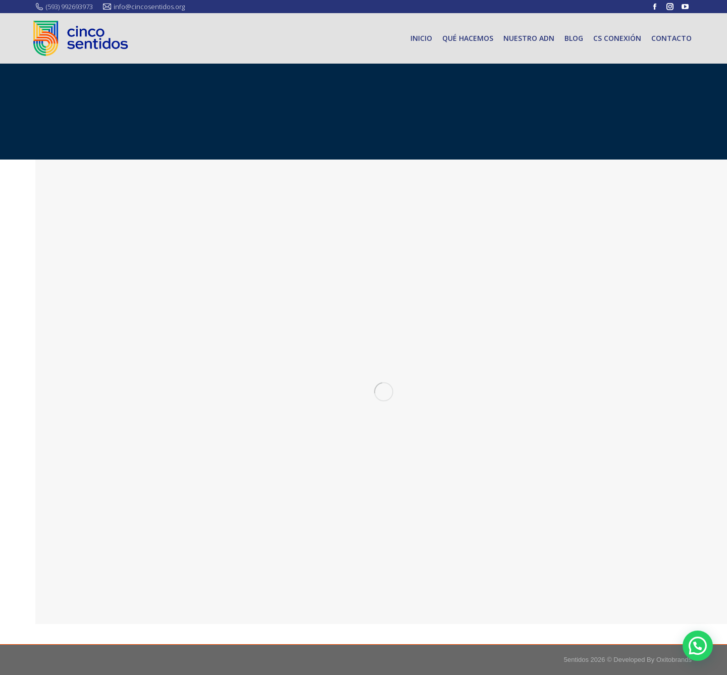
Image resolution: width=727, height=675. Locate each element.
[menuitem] (421, 38)
